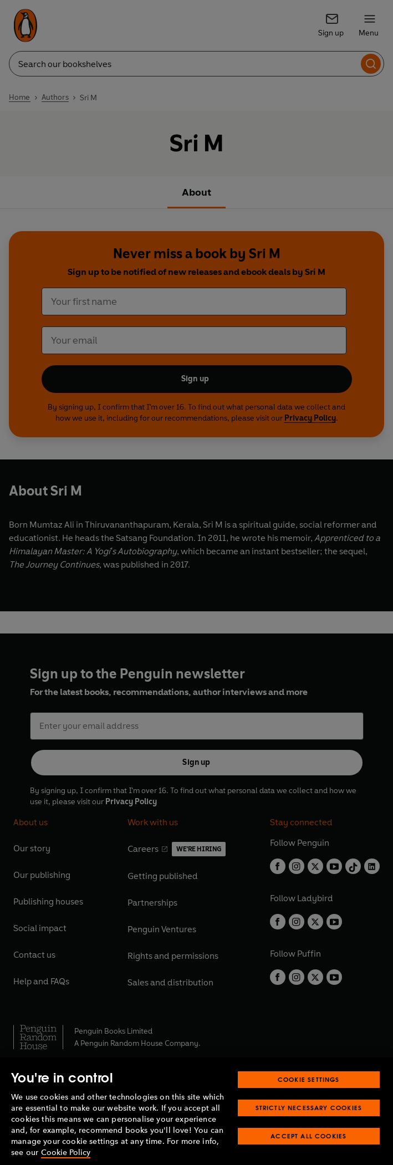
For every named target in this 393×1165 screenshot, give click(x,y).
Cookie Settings (309, 1095)
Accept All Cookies (308, 1152)
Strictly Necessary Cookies (309, 1124)
